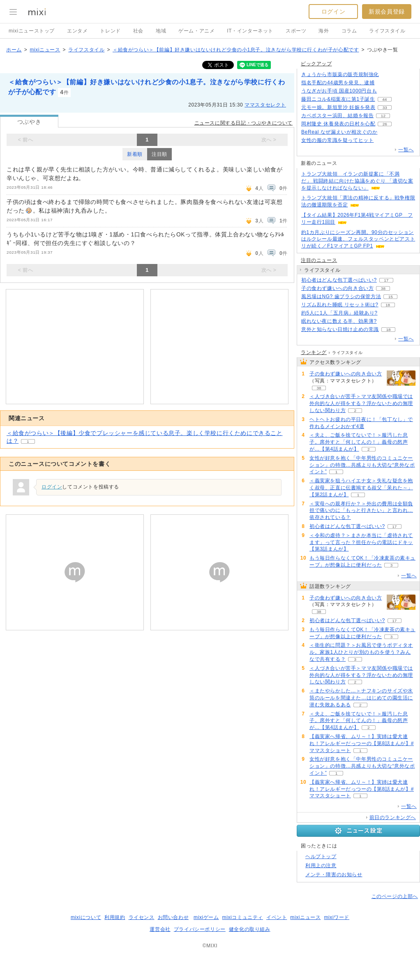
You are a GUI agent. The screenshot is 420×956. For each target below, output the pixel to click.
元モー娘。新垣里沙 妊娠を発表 (338, 107)
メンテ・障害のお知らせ (333, 874)
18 (387, 305)
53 (387, 313)
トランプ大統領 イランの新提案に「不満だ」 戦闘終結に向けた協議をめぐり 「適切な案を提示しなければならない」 (357, 181)
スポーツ (296, 31)
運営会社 (160, 929)
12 (383, 115)
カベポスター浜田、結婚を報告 (337, 115)
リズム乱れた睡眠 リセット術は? (339, 305)
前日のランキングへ (392, 817)
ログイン (333, 11)
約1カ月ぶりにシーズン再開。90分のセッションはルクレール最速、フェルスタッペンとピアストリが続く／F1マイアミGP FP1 (358, 239)
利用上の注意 (321, 865)
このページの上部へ (395, 896)
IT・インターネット (250, 31)
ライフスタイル (387, 31)
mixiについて (86, 917)
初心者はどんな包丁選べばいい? (339, 280)
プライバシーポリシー (200, 929)
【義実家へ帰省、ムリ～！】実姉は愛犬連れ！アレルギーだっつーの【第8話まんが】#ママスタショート (361, 743)
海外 (323, 31)
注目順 (159, 154)
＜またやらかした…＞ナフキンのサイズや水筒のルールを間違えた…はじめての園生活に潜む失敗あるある (361, 698)
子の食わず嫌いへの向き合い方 (337, 288)
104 (383, 140)
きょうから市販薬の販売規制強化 (340, 74)
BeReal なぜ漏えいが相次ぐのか (339, 132)
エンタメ (77, 31)
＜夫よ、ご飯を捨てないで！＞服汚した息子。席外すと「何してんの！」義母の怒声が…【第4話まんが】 (358, 442)
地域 (161, 31)
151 (386, 321)
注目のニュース (319, 260)
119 (386, 91)
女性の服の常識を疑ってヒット (337, 140)
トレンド (110, 31)
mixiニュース (45, 50)
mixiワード (336, 917)
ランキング (314, 352)
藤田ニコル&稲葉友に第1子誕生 (338, 99)
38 (383, 288)
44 (384, 99)
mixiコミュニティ (242, 917)
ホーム (14, 50)
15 (390, 296)
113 (386, 132)
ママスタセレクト (265, 105)
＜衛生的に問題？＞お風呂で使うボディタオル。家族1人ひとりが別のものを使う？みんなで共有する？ (361, 652)
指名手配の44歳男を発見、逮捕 (337, 83)
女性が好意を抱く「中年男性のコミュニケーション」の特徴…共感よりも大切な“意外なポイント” (362, 465)
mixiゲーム (206, 917)
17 (386, 280)
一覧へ (406, 150)
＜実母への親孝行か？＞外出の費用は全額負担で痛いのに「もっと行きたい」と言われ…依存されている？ (361, 511)
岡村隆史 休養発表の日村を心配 (338, 124)
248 (384, 83)
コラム (349, 31)
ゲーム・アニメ (196, 31)
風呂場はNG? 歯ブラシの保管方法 (341, 296)
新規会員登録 (387, 11)
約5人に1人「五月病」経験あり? (339, 313)
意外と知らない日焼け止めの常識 (340, 329)
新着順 (135, 154)
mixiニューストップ (32, 31)
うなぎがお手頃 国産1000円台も (339, 91)
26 (385, 124)
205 (388, 74)
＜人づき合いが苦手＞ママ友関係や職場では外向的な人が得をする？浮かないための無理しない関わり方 (361, 403)
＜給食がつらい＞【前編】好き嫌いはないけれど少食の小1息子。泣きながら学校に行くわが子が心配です (236, 50)
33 (385, 107)
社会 (138, 31)
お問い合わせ (173, 917)
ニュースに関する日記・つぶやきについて (243, 123)
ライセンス (142, 917)
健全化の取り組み (249, 929)
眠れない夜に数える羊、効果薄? (339, 321)
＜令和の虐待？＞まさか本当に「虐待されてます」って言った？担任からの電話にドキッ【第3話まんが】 (361, 542)
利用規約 (114, 917)
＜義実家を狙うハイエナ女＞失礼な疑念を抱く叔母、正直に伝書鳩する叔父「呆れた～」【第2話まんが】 (361, 488)
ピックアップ (316, 64)
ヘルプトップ (321, 856)
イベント (276, 917)
